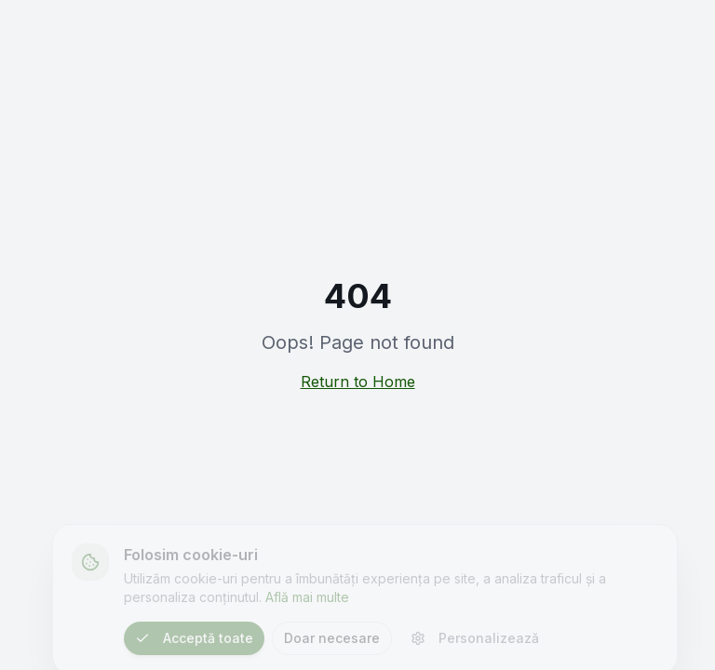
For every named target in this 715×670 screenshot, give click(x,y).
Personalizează (475, 642)
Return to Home (358, 381)
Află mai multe (307, 601)
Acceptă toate (194, 642)
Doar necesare (332, 642)
